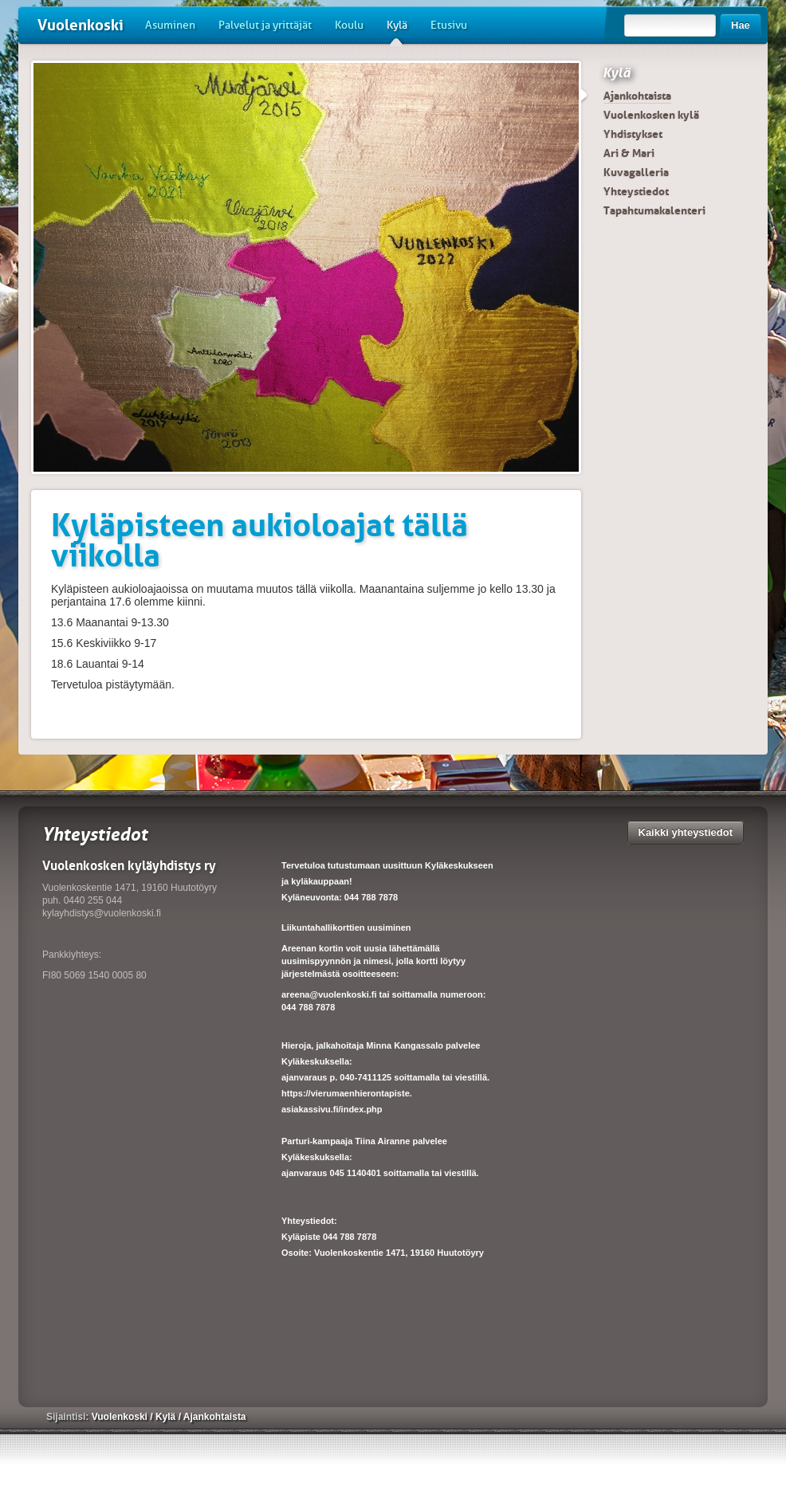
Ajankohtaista (637, 95)
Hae (740, 25)
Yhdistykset (632, 134)
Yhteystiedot (636, 191)
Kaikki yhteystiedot (686, 832)
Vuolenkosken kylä (651, 115)
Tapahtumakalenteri (654, 210)
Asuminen (170, 25)
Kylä (397, 31)
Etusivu (448, 25)
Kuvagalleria (636, 172)
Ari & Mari (628, 153)
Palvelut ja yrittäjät (265, 25)
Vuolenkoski (80, 25)
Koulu (349, 25)
